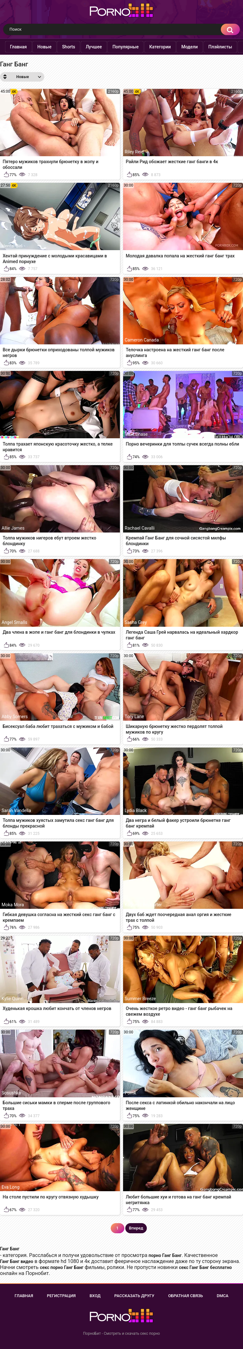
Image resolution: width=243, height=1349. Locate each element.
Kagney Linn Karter (143, 904)
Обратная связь (185, 1295)
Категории (170, 46)
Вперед (136, 1228)
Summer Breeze (140, 998)
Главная (29, 46)
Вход (95, 1295)
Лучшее (104, 46)
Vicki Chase (136, 434)
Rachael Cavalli (139, 528)
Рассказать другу (134, 1295)
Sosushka (11, 1092)
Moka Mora (13, 904)
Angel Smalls (14, 622)
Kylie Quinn (12, 998)
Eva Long (11, 1187)
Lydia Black (136, 810)
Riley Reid (134, 151)
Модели (200, 46)
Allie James (13, 528)
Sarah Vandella (16, 810)
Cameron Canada (142, 339)
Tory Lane (134, 716)
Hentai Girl (12, 246)
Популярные (136, 46)
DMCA (222, 1295)
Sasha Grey (136, 622)
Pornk (130, 1092)
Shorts (79, 46)
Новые (55, 46)
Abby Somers (15, 716)
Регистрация (61, 1295)
